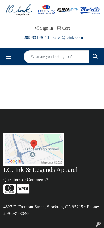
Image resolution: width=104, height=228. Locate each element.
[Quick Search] (57, 56)
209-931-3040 (36, 37)
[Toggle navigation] (8, 57)
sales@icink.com (68, 37)
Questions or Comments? (25, 179)
